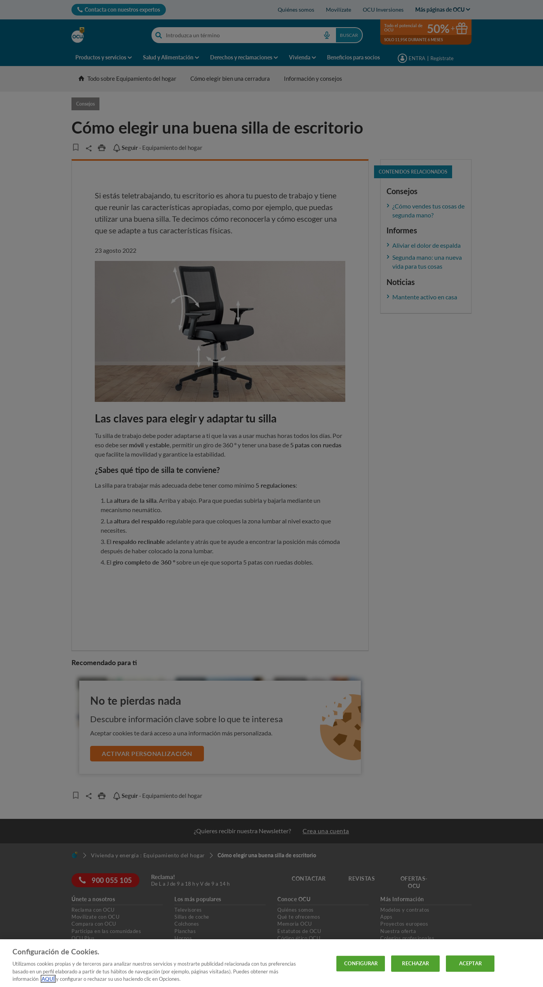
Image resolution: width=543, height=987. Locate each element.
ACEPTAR (470, 963)
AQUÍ (48, 979)
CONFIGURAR (361, 963)
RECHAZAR (415, 963)
